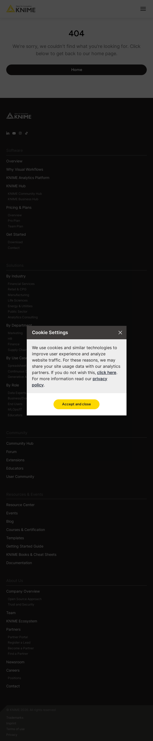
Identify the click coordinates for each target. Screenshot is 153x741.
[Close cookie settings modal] (120, 332)
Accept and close (76, 404)
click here (106, 372)
